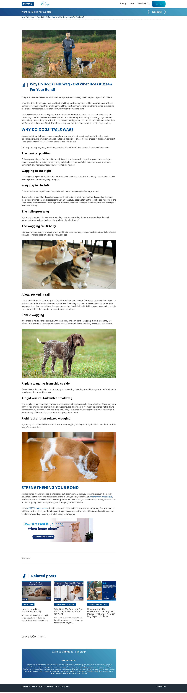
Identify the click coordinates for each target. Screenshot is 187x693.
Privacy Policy (53, 687)
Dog (125, 3)
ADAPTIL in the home (39, 506)
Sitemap (27, 687)
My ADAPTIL (137, 3)
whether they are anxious (102, 495)
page (89, 674)
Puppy (116, 3)
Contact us (66, 687)
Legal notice (38, 687)
